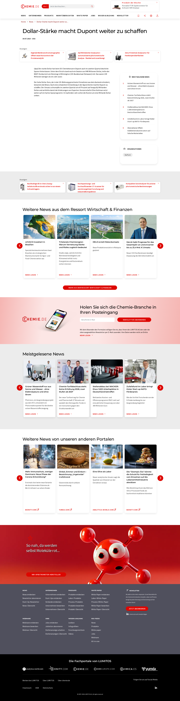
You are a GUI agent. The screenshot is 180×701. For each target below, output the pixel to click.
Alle (44, 6)
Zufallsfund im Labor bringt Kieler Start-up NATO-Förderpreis (141, 120)
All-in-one (95, 641)
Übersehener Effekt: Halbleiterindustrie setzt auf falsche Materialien (138, 130)
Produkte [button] (48, 15)
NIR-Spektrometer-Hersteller (46, 574)
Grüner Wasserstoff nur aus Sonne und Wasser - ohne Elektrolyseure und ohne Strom (141, 86)
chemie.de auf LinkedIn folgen (136, 614)
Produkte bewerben (76, 606)
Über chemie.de (64, 680)
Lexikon (71, 623)
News (93, 623)
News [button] (23, 15)
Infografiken (73, 626)
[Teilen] (144, 16)
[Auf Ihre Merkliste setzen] (138, 16)
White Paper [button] (82, 15)
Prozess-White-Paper (99, 602)
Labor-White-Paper (99, 598)
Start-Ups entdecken (53, 598)
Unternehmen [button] (35, 15)
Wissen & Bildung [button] (106, 15)
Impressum (26, 688)
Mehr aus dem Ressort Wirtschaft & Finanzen (90, 288)
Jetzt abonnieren (137, 608)
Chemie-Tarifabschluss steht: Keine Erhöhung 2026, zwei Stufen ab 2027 (141, 98)
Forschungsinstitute (76, 630)
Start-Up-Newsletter (30, 602)
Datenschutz (48, 688)
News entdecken (28, 594)
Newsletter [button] (122, 15)
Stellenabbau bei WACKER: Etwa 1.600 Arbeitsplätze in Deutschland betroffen (140, 110)
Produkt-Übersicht (75, 609)
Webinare (95, 637)
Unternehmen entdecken (55, 594)
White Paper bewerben (100, 606)
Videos (70, 634)
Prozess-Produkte (75, 602)
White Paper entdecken (100, 594)
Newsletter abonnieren (134, 320)
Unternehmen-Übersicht (55, 609)
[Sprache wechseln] (151, 16)
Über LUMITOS (48, 680)
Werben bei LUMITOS (30, 680)
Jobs (93, 634)
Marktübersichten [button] (65, 15)
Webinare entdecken (30, 623)
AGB (37, 688)
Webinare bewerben (30, 626)
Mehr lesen (87, 335)
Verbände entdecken (53, 602)
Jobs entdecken (51, 623)
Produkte (95, 626)
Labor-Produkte (74, 598)
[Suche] (92, 6)
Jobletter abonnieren (54, 626)
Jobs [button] (93, 15)
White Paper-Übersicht (100, 609)
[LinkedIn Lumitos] (156, 688)
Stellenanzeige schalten (55, 630)
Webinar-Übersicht (29, 630)
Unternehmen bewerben (55, 606)
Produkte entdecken (76, 594)
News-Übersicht (28, 606)
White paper (96, 630)
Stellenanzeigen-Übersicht (56, 634)
